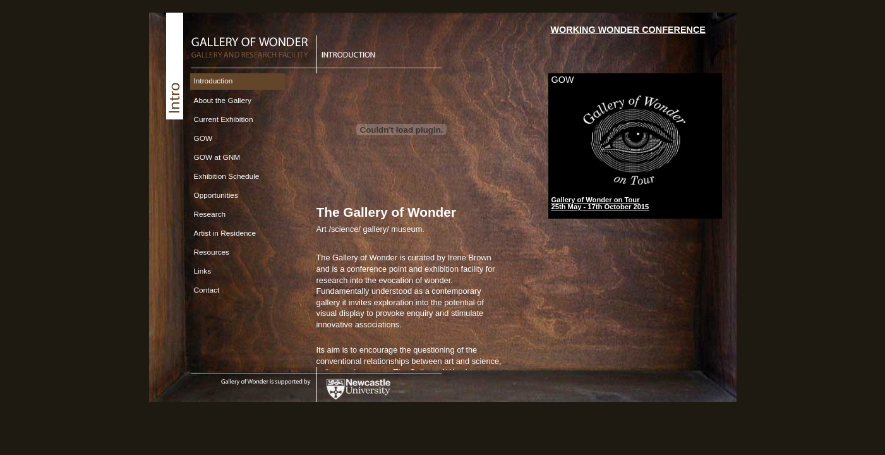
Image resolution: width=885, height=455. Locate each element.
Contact (207, 290)
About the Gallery (222, 100)
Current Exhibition (223, 119)
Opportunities (216, 195)
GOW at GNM (217, 157)
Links (203, 271)
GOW (203, 138)
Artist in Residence (225, 233)
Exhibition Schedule (227, 176)
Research (210, 214)
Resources (212, 252)
